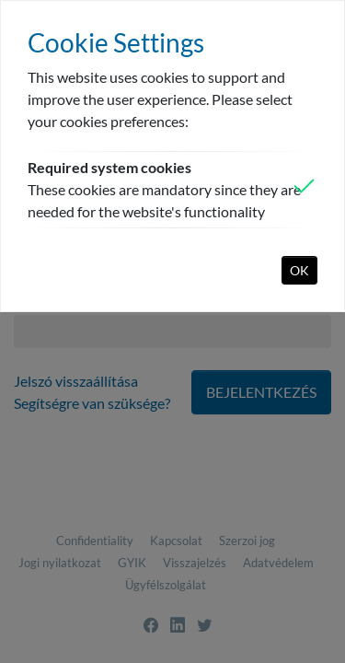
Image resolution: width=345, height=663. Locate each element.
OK (299, 270)
